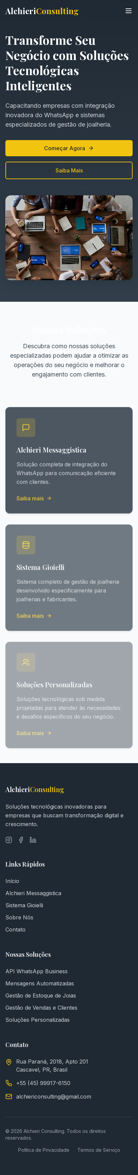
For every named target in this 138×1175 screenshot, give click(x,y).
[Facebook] (21, 840)
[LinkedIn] (33, 840)
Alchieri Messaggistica (33, 893)
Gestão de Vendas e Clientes (41, 1007)
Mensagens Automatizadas (39, 983)
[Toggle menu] (129, 11)
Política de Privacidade (43, 1150)
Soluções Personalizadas (37, 1019)
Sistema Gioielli (24, 905)
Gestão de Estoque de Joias (40, 995)
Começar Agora (69, 148)
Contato (15, 929)
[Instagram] (8, 840)
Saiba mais (34, 498)
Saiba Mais (68, 170)
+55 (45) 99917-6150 (43, 1083)
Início (12, 881)
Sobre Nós (19, 917)
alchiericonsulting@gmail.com (53, 1096)
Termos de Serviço (98, 1150)
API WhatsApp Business (36, 971)
